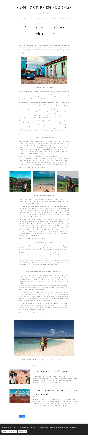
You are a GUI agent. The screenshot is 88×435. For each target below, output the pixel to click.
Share (22, 416)
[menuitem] (15, 19)
